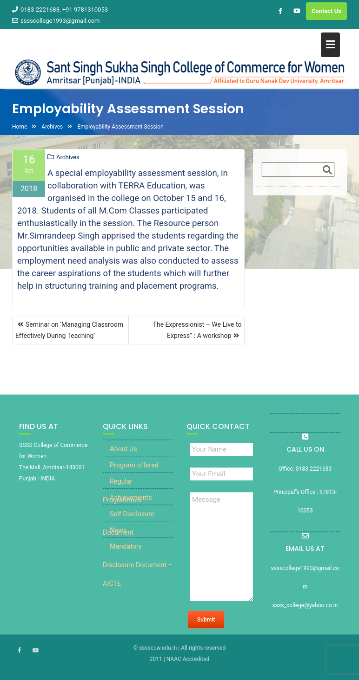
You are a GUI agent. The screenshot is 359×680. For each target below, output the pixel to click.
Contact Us (326, 10)
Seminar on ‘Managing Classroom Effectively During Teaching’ (69, 330)
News (118, 537)
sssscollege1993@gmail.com (56, 20)
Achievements (131, 504)
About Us (123, 456)
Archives (68, 157)
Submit (206, 626)
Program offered (134, 472)
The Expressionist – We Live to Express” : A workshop (197, 330)
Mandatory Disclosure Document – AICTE (138, 571)
